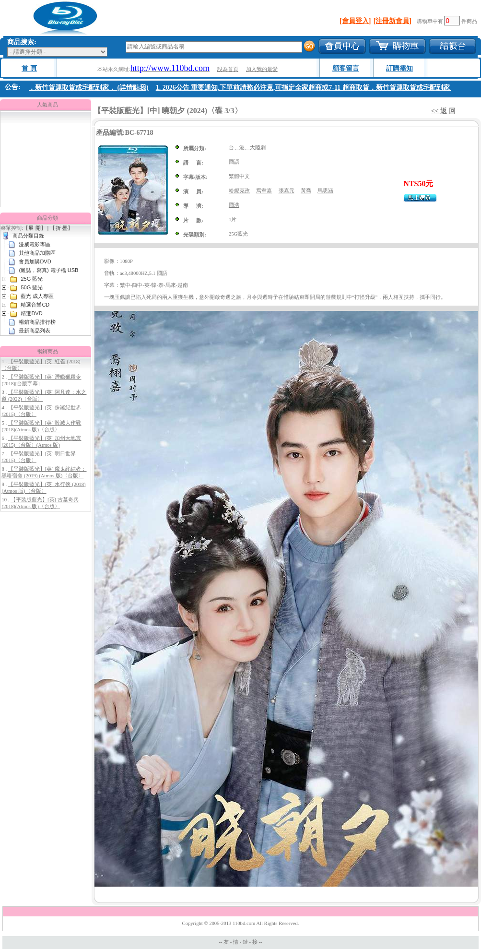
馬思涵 (325, 190)
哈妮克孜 (239, 190)
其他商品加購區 (37, 253)
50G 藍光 (32, 287)
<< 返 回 (443, 111)
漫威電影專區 (34, 244)
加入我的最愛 (262, 69)
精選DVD (31, 313)
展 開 (34, 228)
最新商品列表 (34, 330)
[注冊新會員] (392, 20)
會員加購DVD (35, 261)
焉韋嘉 (264, 190)
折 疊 (62, 228)
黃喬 (306, 190)
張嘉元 (286, 190)
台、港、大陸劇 (247, 147)
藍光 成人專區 (37, 296)
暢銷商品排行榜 (37, 322)
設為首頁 (227, 69)
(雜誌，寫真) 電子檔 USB (48, 270)
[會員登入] (355, 20)
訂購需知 (399, 68)
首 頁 (29, 68)
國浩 (234, 205)
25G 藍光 (32, 279)
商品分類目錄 (28, 235)
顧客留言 (345, 68)
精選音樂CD (35, 305)
